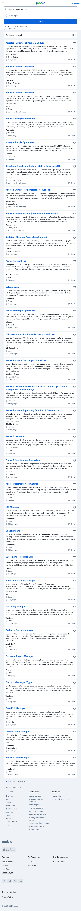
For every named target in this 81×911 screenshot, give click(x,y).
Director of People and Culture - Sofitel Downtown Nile (33, 166)
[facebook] (4, 881)
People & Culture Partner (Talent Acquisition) (28, 190)
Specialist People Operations (20, 310)
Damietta (9, 818)
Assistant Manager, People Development (26, 237)
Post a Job (32, 865)
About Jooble (7, 862)
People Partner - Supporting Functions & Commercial (32, 410)
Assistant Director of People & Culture (25, 43)
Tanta (8, 815)
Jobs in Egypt (7, 873)
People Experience (15, 436)
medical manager (35, 796)
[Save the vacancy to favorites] (74, 43)
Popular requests (14, 787)
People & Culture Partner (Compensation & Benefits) (32, 213)
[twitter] (15, 881)
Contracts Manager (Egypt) (19, 682)
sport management (36, 808)
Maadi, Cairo (10, 806)
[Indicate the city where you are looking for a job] (40, 15)
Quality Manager (14, 531)
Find (41, 21)
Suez (7, 825)
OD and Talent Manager (18, 731)
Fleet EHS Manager (15, 708)
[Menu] (3, 3)
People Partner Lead (16, 261)
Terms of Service (9, 892)
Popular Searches (60, 862)
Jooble (16, 906)
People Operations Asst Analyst (22, 484)
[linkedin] (20, 881)
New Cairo (9, 796)
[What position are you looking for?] (40, 9)
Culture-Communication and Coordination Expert (31, 334)
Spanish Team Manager (17, 757)
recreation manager (36, 811)
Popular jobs (56, 796)
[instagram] (9, 881)
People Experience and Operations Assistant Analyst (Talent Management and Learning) (36, 388)
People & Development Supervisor (23, 460)
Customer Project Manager (19, 557)
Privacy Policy (7, 897)
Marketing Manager (16, 606)
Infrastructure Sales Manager (21, 580)
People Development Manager (21, 118)
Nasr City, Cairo (11, 809)
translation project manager (39, 823)
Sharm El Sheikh (11, 822)
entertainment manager (37, 814)
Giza (7, 799)
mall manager (33, 805)
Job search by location (60, 799)
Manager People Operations (20, 142)
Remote (8, 802)
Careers (5, 865)
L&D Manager (12, 507)
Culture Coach (13, 287)
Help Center (7, 869)
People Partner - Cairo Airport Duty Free (26, 360)
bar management (35, 830)
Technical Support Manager (20, 630)
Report (71, 60)
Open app (75, 3)
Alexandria (9, 812)
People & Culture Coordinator (20, 66)
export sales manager (36, 826)
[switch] (74, 35)
